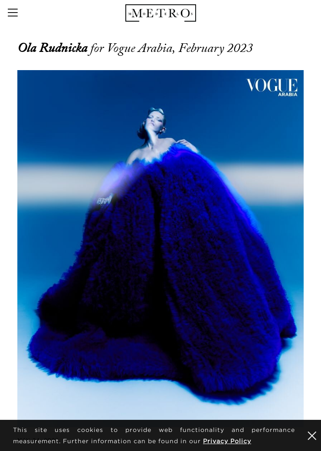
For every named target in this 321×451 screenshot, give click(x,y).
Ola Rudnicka (53, 48)
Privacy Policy (227, 441)
